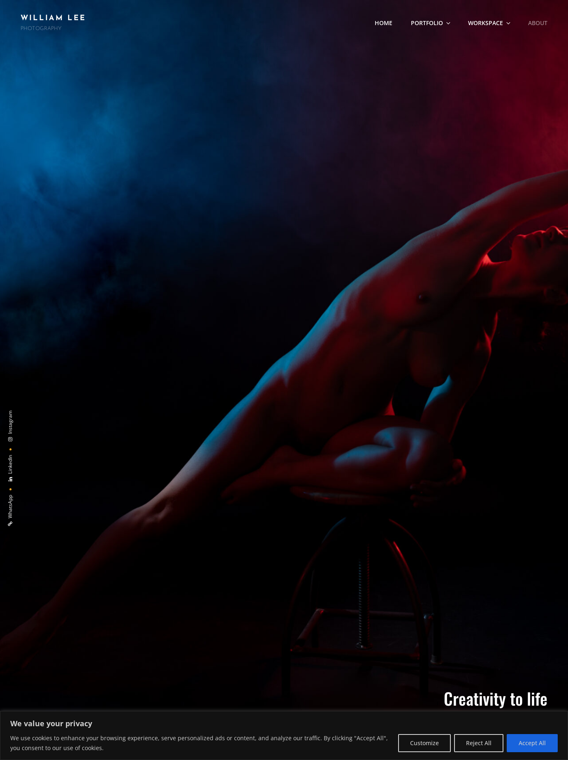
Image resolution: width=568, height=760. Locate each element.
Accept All (532, 743)
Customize (424, 743)
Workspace (490, 23)
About (537, 23)
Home (383, 23)
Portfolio (431, 23)
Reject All (478, 743)
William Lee (53, 18)
